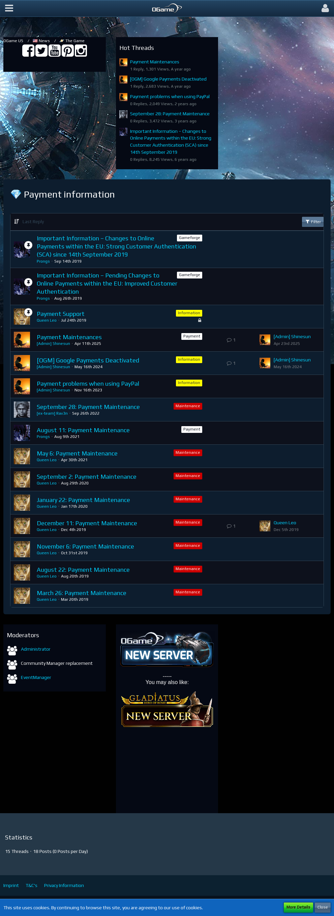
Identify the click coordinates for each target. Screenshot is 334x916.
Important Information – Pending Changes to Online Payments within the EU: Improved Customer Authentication (107, 283)
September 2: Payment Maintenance (86, 476)
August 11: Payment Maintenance (83, 430)
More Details (298, 907)
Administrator (36, 649)
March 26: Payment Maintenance (81, 592)
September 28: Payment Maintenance (170, 113)
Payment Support (61, 313)
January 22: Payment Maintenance (83, 499)
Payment (191, 336)
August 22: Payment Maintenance (83, 569)
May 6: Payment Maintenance (77, 453)
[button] (9, 8)
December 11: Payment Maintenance (87, 523)
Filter (313, 221)
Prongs (43, 261)
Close (322, 907)
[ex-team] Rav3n (52, 413)
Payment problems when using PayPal (170, 96)
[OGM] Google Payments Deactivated (168, 79)
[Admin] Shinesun (53, 343)
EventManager (36, 677)
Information (189, 313)
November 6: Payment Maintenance (85, 546)
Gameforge (189, 237)
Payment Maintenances (154, 61)
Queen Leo (47, 320)
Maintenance (188, 406)
